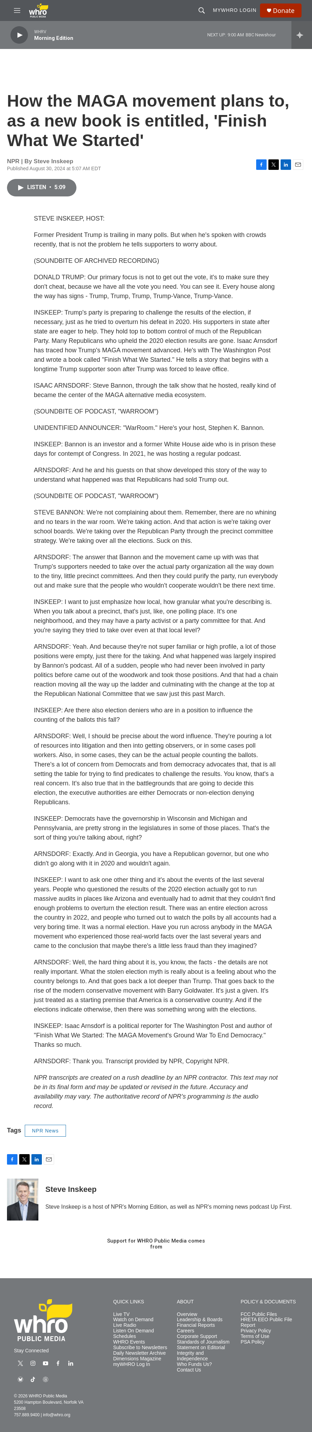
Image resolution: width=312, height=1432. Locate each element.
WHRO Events (129, 1342)
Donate (284, 10)
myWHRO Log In (131, 1364)
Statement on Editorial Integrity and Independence (201, 1353)
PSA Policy (252, 1342)
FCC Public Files (258, 1314)
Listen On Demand (133, 1330)
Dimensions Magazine (137, 1358)
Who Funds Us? (194, 1364)
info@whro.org (56, 1414)
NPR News (45, 1131)
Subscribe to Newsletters (140, 1347)
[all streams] (301, 35)
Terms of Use (254, 1336)
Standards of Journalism (203, 1342)
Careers (185, 1330)
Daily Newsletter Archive (139, 1353)
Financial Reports (196, 1325)
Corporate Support (197, 1336)
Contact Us (189, 1370)
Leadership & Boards (200, 1319)
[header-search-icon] (201, 10)
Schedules (124, 1336)
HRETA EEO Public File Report (266, 1322)
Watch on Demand (133, 1319)
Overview (187, 1314)
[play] (19, 35)
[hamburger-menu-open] (17, 10)
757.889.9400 (26, 1414)
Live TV (121, 1314)
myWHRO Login (235, 10)
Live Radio (124, 1325)
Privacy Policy (255, 1330)
